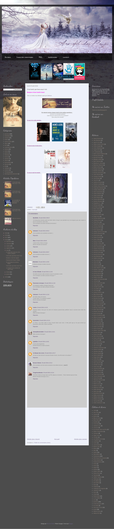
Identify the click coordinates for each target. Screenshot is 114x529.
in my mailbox (96, 498)
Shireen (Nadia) (97, 353)
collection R (96, 490)
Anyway (95, 414)
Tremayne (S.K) (97, 372)
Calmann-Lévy (97, 425)
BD (5, 166)
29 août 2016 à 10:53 (43, 262)
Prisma (95, 465)
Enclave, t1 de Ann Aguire (12, 258)
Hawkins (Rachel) (97, 248)
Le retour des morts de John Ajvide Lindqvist (13, 253)
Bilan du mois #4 (16, 218)
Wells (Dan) (96, 391)
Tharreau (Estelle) (97, 368)
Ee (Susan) (96, 212)
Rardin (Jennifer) (97, 326)
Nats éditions (96, 454)
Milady (95, 448)
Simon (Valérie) (97, 355)
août (7, 250)
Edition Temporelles (98, 431)
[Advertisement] (57, 423)
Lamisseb (95, 281)
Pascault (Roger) (97, 323)
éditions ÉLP (96, 513)
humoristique (8, 162)
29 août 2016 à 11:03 (47, 271)
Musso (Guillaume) (98, 315)
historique (7, 155)
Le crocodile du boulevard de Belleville (16, 202)
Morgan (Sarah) (97, 311)
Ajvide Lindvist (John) (98, 144)
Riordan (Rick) (97, 332)
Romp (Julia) (96, 334)
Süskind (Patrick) (97, 361)
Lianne (35, 307)
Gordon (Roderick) (98, 233)
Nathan (95, 452)
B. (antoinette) (96, 152)
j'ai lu (94, 500)
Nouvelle (7, 164)
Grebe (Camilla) (97, 237)
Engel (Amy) (96, 216)
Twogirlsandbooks (38, 372)
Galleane (49, 95)
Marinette (35, 262)
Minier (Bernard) (97, 309)
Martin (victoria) (97, 300)
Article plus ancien (80, 439)
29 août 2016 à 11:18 (50, 283)
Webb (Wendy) (97, 389)
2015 (6, 277)
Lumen (95, 443)
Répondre (35, 225)
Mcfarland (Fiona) (97, 302)
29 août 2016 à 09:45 (41, 240)
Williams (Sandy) (97, 399)
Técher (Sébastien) (98, 376)
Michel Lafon (96, 446)
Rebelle (95, 469)
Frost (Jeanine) (97, 229)
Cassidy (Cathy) (97, 176)
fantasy (6, 149)
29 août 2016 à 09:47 (44, 252)
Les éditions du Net (98, 439)
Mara (34, 240)
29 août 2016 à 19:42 (43, 341)
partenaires (52, 57)
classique (7, 168)
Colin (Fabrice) (97, 197)
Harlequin (95, 433)
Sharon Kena (96, 473)
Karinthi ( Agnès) (97, 269)
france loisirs (96, 496)
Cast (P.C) (95, 180)
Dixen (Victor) (96, 208)
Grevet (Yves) (96, 241)
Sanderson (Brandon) (98, 347)
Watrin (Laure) (97, 383)
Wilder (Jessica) (97, 395)
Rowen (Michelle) (97, 338)
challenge (95, 486)
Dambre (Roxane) (97, 201)
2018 (6, 235)
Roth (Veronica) (97, 336)
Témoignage (8, 172)
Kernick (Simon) (97, 273)
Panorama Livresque (38, 283)
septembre (9, 248)
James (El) (96, 262)
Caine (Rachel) (97, 174)
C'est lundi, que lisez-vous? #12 (14, 265)
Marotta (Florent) (97, 298)
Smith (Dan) (96, 359)
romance (7, 137)
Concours (95, 427)
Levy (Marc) (96, 288)
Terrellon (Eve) (97, 364)
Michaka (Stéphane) (98, 307)
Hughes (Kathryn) (97, 258)
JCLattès (95, 437)
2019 (6, 233)
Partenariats (96, 456)
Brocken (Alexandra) (98, 172)
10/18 (94, 410)
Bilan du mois (96, 418)
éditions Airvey (97, 511)
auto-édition (96, 482)
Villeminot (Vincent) (98, 380)
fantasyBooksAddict (38, 331)
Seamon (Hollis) (97, 349)
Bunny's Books (37, 363)
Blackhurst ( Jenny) (98, 163)
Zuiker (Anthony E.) (98, 402)
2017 (6, 237)
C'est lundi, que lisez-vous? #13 (14, 255)
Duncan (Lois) (96, 210)
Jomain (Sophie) (97, 266)
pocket (95, 509)
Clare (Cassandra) (98, 191)
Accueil (8, 57)
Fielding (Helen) (97, 220)
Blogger (71, 523)
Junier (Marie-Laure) (98, 267)
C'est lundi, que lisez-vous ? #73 (16, 210)
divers (94, 492)
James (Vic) (96, 264)
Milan (94, 450)
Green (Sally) (96, 239)
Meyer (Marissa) (97, 305)
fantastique (7, 135)
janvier (8, 274)
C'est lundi (34, 209)
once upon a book (97, 507)
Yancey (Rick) (96, 401)
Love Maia (96, 290)
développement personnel (11, 174)
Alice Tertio (96, 412)
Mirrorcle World (50, 523)
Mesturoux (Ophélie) (98, 304)
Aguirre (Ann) (96, 142)
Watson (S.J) (96, 385)
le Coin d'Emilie (37, 271)
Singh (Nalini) (96, 357)
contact (66, 57)
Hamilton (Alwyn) (97, 243)
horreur (6, 156)
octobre (8, 246)
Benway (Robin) (97, 155)
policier (6, 153)
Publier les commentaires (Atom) (42, 442)
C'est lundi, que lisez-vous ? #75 (16, 183)
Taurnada (95, 475)
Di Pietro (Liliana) (97, 207)
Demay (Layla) (97, 205)
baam (94, 484)
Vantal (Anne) (96, 378)
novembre (9, 243)
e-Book (95, 494)
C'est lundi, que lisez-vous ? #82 (16, 192)
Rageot (95, 467)
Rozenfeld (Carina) (98, 342)
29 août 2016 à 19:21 (49, 331)
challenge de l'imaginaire (99, 488)
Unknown (35, 230)
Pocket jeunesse (97, 462)
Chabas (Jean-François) (99, 186)
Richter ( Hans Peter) (98, 330)
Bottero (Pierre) (97, 167)
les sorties (95, 505)
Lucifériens (96, 441)
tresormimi (36, 320)
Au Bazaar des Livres (38, 353)
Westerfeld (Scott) (97, 393)
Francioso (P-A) (97, 228)
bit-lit (6, 145)
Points (95, 463)
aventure (7, 158)
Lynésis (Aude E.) (97, 292)
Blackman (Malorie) (98, 165)
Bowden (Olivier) (97, 170)
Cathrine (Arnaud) (97, 182)
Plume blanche (97, 460)
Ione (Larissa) (96, 260)
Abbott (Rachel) (97, 138)
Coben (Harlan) (97, 195)
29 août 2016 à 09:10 (44, 230)
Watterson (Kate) (97, 387)
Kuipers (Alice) (97, 277)
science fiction (8, 141)
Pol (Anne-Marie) (97, 324)
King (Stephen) (97, 275)
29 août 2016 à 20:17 (50, 353)
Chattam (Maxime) (98, 189)
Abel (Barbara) (97, 140)
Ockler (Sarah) (97, 319)
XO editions (96, 481)
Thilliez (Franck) (97, 370)
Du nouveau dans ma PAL (99, 429)
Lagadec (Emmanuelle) (99, 279)
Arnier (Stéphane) (97, 148)
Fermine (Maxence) (98, 218)
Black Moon (96, 420)
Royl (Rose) (96, 340)
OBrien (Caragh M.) (98, 317)
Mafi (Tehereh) (97, 294)
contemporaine (8, 147)
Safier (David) (96, 343)
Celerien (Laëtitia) (97, 184)
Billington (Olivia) (97, 159)
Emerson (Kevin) (97, 214)
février (8, 272)
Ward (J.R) (96, 382)
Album (6, 143)
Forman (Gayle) (97, 226)
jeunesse (7, 134)
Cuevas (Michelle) (97, 199)
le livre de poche (97, 503)
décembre (9, 241)
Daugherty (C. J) (97, 203)
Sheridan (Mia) (97, 351)
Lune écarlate (96, 444)
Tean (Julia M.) (97, 363)
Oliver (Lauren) (97, 321)
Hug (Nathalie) (97, 256)
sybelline (35, 341)
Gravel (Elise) (96, 235)
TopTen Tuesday (97, 477)
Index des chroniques (24, 57)
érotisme (7, 170)
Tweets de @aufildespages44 (99, 110)
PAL (41, 57)
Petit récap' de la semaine (99, 458)
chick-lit (6, 160)
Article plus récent (33, 439)
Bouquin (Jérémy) (97, 169)
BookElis (95, 422)
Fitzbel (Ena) (96, 222)
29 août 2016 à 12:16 (44, 294)
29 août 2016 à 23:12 (47, 363)
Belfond (95, 416)
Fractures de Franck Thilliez (13, 260)
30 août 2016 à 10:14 (48, 372)
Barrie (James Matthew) (99, 153)
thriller (6, 139)
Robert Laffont (97, 471)
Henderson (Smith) (98, 250)
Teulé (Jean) (96, 366)
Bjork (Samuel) (97, 161)
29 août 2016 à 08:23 (44, 218)
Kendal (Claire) (97, 271)
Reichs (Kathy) (97, 328)
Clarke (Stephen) (97, 193)
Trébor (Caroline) (97, 374)
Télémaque (96, 479)
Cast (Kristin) (96, 178)
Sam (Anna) (96, 345)
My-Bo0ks (35, 218)
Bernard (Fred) (97, 157)
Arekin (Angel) (97, 146)
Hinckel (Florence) (98, 254)
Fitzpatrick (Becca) (98, 224)
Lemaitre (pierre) (97, 286)
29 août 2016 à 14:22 (42, 307)
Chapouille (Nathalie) (98, 188)
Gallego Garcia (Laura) (99, 231)
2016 (6, 239)
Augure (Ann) (96, 150)
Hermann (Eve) (97, 252)
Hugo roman (96, 435)
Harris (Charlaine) (97, 247)
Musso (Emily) (97, 313)
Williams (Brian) (97, 397)
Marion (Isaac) (97, 296)
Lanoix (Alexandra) (98, 283)
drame (6, 151)
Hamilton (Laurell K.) (98, 245)
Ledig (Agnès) (96, 285)
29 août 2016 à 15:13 (44, 320)
